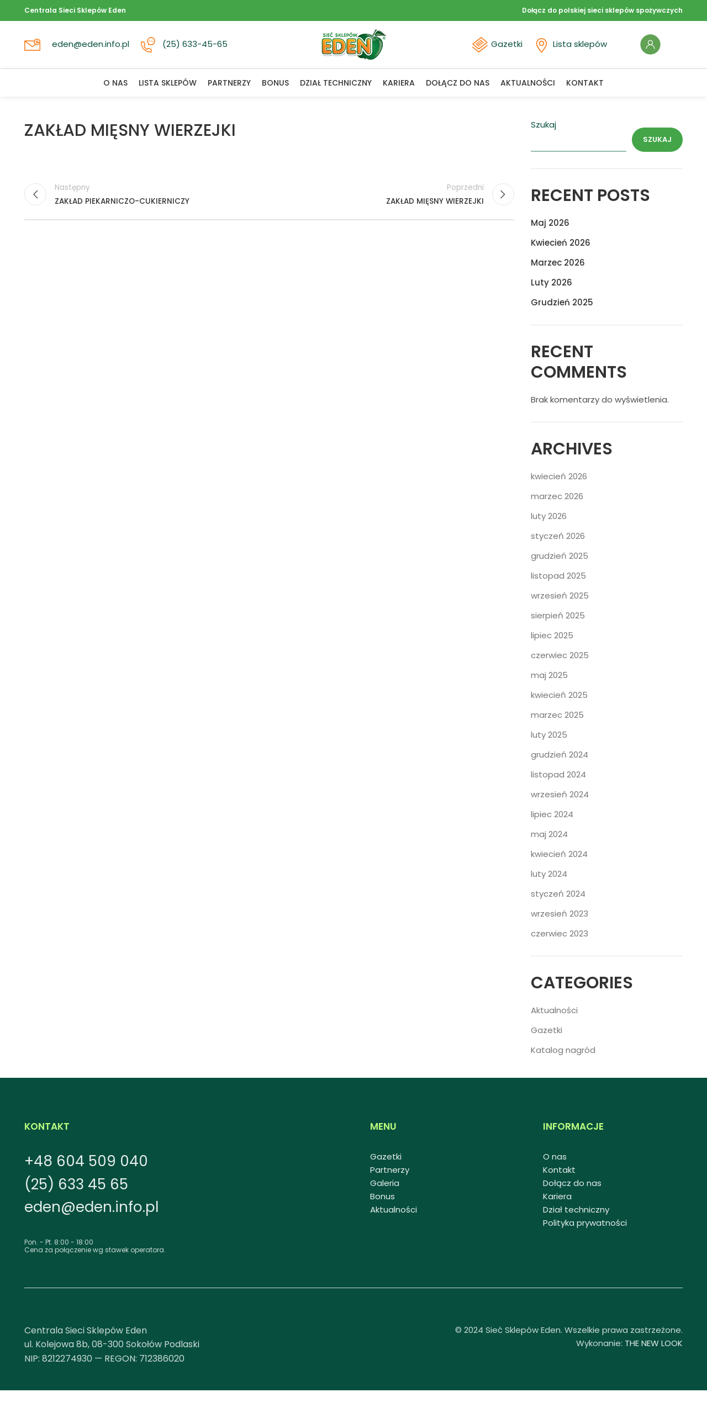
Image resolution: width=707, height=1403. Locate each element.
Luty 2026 (551, 294)
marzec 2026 (557, 508)
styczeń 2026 (558, 548)
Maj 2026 (550, 235)
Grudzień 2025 (562, 314)
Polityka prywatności (585, 1235)
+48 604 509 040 (86, 1173)
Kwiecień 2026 (560, 255)
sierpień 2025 (558, 627)
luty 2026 (549, 528)
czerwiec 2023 (559, 945)
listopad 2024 (558, 786)
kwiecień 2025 (559, 707)
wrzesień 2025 (560, 607)
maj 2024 (549, 846)
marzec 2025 (557, 727)
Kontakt (559, 1182)
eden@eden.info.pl (91, 51)
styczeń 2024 (558, 906)
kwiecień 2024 (559, 866)
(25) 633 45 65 (76, 1196)
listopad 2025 (558, 588)
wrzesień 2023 (559, 925)
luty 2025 (549, 747)
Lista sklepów (577, 51)
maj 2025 (549, 687)
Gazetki (505, 51)
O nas (555, 1168)
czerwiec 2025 (560, 667)
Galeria (384, 1195)
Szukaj (543, 136)
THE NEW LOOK (654, 1355)
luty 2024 (549, 886)
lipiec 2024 (552, 826)
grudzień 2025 (559, 568)
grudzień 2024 (559, 766)
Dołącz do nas (572, 1195)
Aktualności (554, 1022)
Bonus (382, 1208)
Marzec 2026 (558, 274)
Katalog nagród (563, 1062)
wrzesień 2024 (560, 806)
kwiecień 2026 (559, 488)
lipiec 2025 (552, 647)
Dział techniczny (576, 1221)
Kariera (557, 1208)
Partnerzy (389, 1182)
